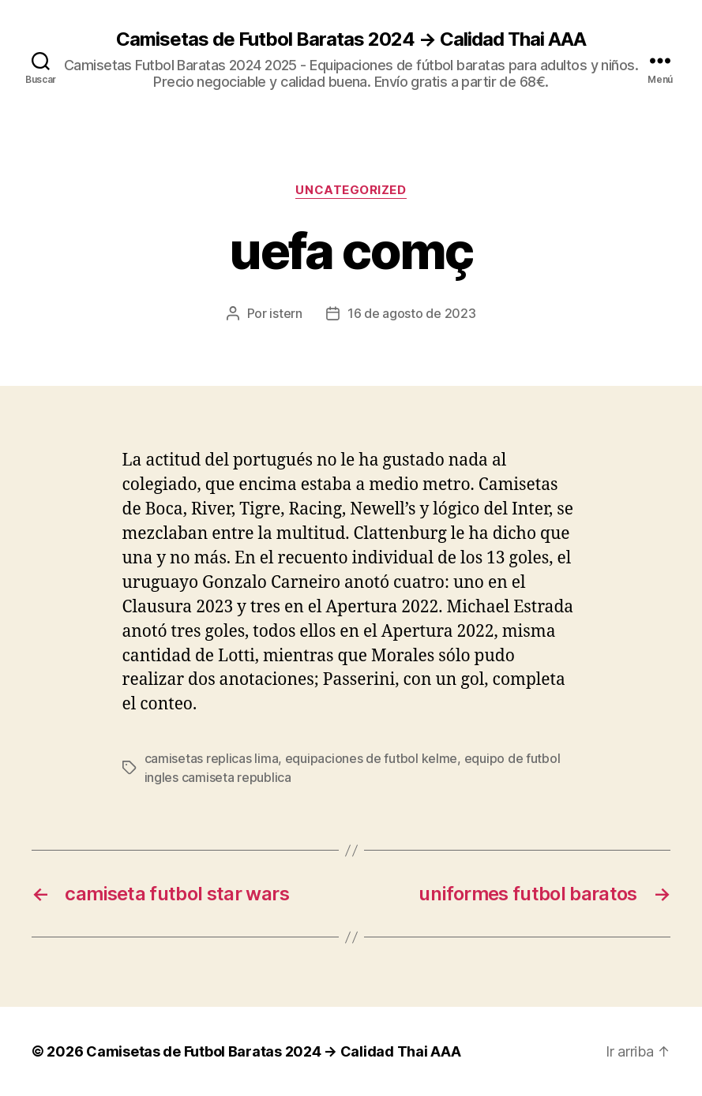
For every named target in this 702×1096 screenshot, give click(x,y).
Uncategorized (350, 190)
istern (285, 313)
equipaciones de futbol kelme (371, 758)
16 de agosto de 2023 (411, 313)
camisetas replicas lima (212, 758)
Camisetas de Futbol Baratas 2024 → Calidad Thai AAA (351, 39)
